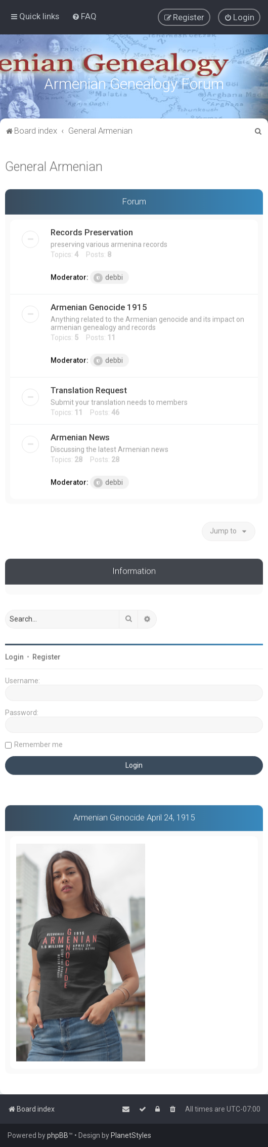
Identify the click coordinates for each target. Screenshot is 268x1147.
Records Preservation (92, 232)
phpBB (57, 1135)
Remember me (38, 744)
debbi (108, 277)
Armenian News (80, 437)
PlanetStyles (131, 1135)
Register (46, 656)
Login (14, 656)
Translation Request (89, 390)
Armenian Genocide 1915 (99, 307)
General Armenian (54, 165)
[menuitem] (84, 16)
